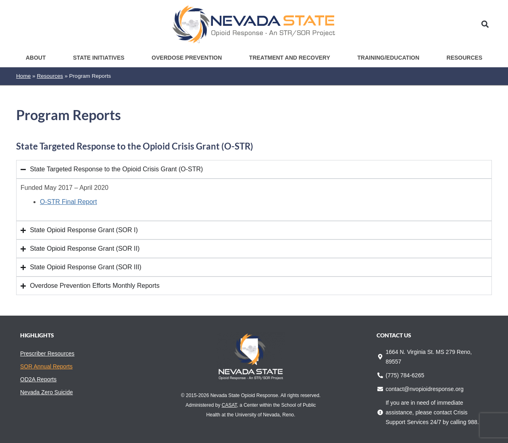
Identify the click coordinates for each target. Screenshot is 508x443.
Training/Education (388, 57)
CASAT (229, 405)
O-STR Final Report (68, 201)
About (36, 57)
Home (23, 76)
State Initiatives (99, 57)
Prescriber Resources (47, 353)
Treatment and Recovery (289, 57)
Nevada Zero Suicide (46, 392)
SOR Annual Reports (46, 366)
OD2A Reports (38, 379)
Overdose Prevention (187, 57)
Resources (465, 57)
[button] (485, 24)
